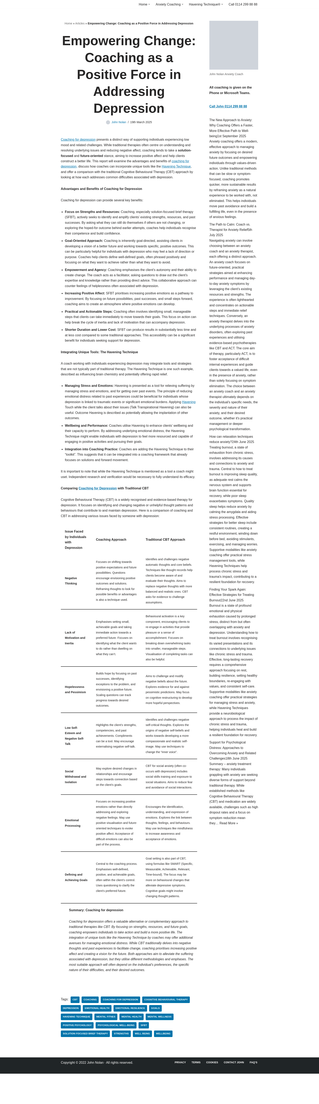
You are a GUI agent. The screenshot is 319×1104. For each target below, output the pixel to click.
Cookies (212, 1092)
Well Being (143, 1064)
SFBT (145, 1055)
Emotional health (97, 1038)
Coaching (90, 1029)
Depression (71, 1038)
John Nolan (118, 122)
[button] (148, 4)
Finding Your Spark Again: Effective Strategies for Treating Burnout (232, 619)
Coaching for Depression (98, 502)
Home (68, 23)
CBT (75, 1029)
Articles (80, 23)
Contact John (233, 1092)
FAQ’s (253, 1092)
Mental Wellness (161, 1047)
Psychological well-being (116, 1055)
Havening (72, 414)
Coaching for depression (78, 140)
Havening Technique (178, 168)
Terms (195, 1092)
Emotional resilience (131, 1038)
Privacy (179, 1092)
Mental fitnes (106, 1047)
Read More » (229, 859)
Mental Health (132, 1047)
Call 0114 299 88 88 (242, 4)
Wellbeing (164, 1064)
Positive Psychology (77, 1055)
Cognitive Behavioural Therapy (167, 1029)
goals (156, 1038)
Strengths (122, 1064)
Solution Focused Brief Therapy (85, 1064)
